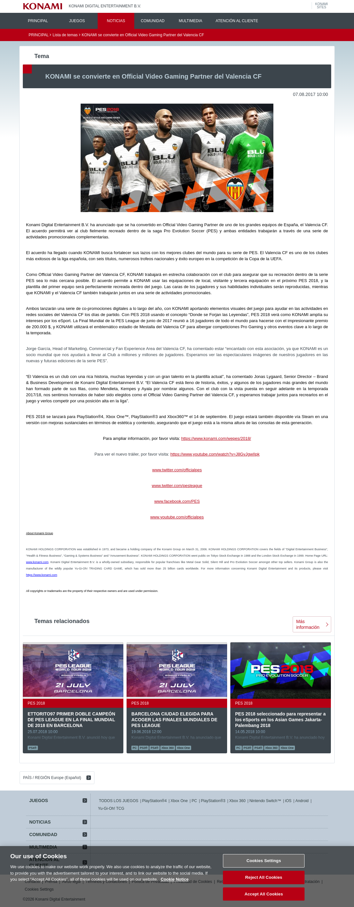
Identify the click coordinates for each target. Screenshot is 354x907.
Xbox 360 (237, 801)
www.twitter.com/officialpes (177, 469)
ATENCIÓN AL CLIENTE (237, 21)
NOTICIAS (116, 21)
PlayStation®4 (154, 801)
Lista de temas (65, 35)
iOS (288, 801)
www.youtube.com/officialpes (177, 517)
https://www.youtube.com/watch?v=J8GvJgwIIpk (215, 454)
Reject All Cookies (263, 884)
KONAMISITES (321, 6)
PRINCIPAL (38, 21)
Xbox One (179, 801)
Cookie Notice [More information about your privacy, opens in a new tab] (175, 886)
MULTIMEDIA (190, 21)
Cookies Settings (263, 867)
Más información (307, 624)
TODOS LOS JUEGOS (118, 801)
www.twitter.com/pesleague (177, 485)
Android (301, 801)
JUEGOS (77, 21)
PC (194, 801)
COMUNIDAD (152, 21)
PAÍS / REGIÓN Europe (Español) (52, 777)
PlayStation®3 (213, 801)
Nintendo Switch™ (265, 801)
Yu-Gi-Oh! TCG (111, 808)
